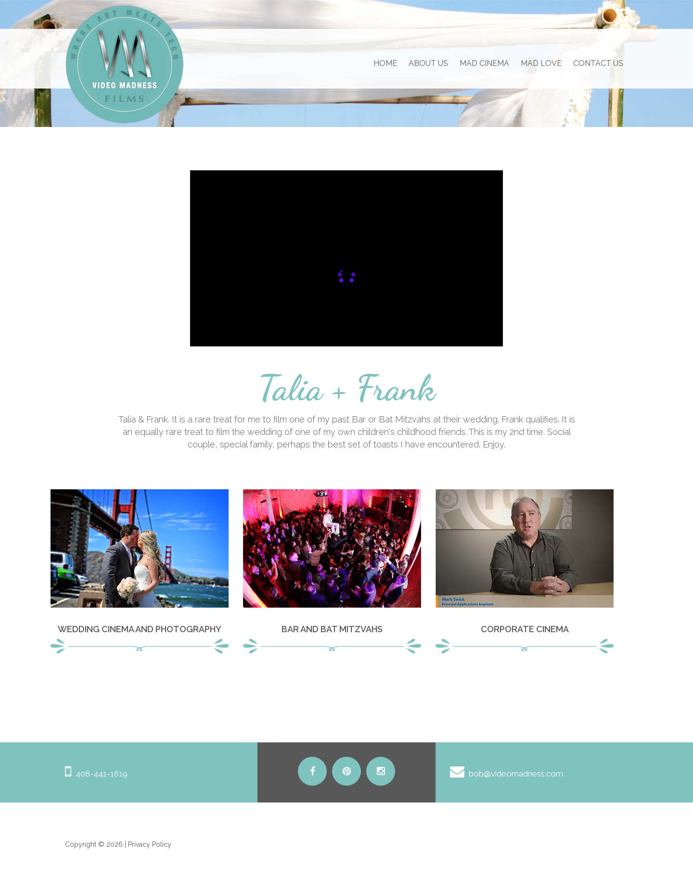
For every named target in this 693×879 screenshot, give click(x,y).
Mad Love (541, 63)
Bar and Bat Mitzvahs (332, 629)
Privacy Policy (149, 844)
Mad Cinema (484, 63)
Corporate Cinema (525, 629)
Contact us (598, 63)
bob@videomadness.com (516, 773)
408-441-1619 (102, 773)
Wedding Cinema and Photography (139, 629)
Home (385, 63)
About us (428, 63)
